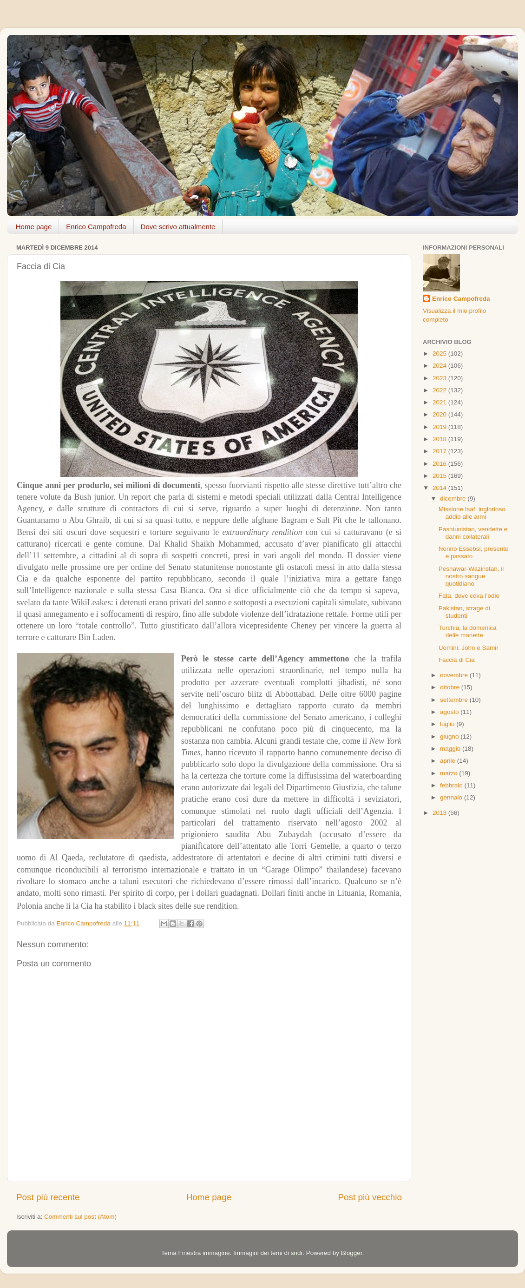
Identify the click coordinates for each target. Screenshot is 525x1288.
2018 (440, 439)
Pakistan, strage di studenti (464, 612)
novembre (455, 675)
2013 (440, 812)
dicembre (453, 498)
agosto (450, 711)
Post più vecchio (370, 1197)
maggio (451, 748)
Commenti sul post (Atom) (80, 1216)
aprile (448, 760)
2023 (440, 378)
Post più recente (48, 1197)
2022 (440, 390)
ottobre (450, 687)
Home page (34, 227)
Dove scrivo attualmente (178, 227)
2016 (440, 463)
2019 (440, 426)
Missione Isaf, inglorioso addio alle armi (472, 513)
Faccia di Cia (457, 659)
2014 (440, 487)
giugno (450, 736)
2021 (440, 402)
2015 (440, 475)
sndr (297, 1252)
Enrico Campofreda (96, 227)
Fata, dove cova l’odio (469, 595)
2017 (440, 451)
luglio (448, 723)
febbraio (452, 785)
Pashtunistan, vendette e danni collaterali (473, 533)
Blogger (351, 1252)
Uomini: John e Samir (469, 647)
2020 (440, 414)
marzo (449, 773)
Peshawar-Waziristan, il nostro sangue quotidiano (471, 576)
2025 (440, 353)
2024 (440, 365)
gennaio (452, 797)
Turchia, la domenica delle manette (468, 631)
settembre (455, 699)
